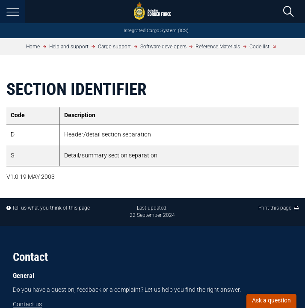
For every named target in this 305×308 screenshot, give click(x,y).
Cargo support (114, 47)
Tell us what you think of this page (51, 208)
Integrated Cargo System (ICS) (156, 30)
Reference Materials (217, 47)
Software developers (163, 47)
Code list (259, 47)
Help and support (69, 47)
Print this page (278, 208)
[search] (288, 11)
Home (33, 47)
